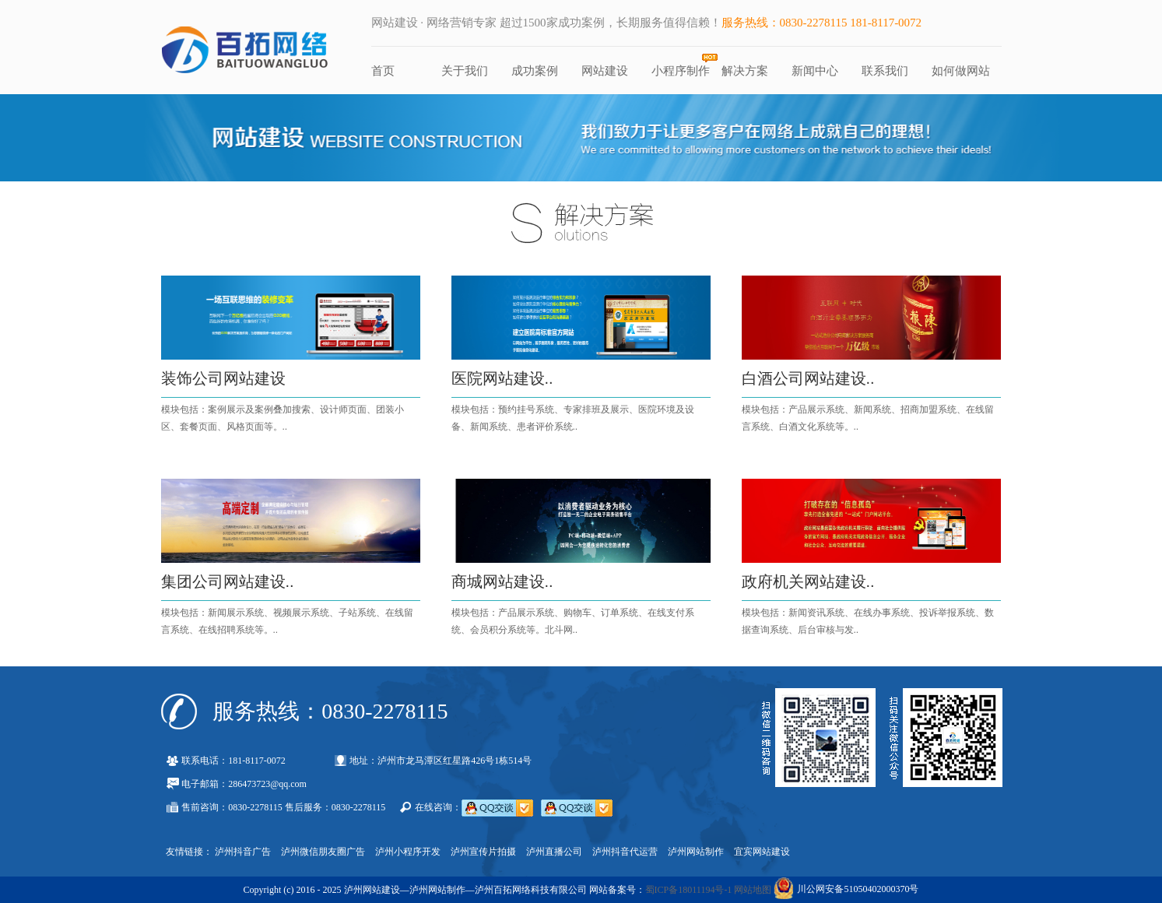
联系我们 (885, 71)
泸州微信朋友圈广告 (323, 851)
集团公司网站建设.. (227, 581)
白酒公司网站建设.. (808, 378)
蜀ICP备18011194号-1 (688, 889)
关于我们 (464, 71)
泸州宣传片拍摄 (483, 851)
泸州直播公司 (554, 851)
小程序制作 (680, 71)
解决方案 (744, 71)
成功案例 (534, 71)
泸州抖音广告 (243, 851)
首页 (383, 71)
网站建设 (604, 71)
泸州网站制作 (696, 851)
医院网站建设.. (502, 378)
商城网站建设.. (502, 581)
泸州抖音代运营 (625, 851)
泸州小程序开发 (408, 851)
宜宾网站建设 (762, 851)
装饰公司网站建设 (223, 378)
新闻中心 (815, 71)
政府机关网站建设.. (808, 581)
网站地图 (752, 889)
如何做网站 (961, 71)
